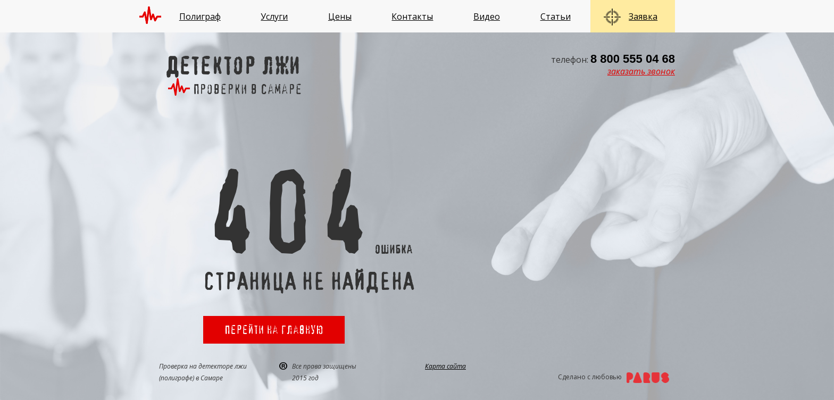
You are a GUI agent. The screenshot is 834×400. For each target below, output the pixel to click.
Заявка (643, 16)
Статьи (555, 16)
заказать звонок (641, 71)
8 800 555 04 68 (632, 58)
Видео (486, 16)
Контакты (412, 16)
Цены (340, 16)
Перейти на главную (273, 329)
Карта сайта (445, 366)
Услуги (274, 16)
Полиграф (200, 16)
